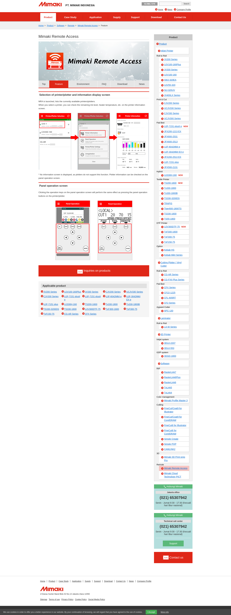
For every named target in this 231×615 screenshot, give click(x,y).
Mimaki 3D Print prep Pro (174, 459)
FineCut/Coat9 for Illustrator (173, 410)
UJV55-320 (169, 85)
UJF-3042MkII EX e (174, 152)
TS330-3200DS (51, 309)
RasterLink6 (170, 382)
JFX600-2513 (171, 141)
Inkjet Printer (167, 50)
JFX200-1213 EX (172, 131)
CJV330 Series (50, 296)
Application (95, 17)
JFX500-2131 (171, 167)
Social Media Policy (96, 599)
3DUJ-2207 (169, 343)
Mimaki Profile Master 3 (176, 400)
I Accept (151, 612)
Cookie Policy (81, 599)
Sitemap (43, 599)
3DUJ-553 (169, 348)
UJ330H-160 (70, 304)
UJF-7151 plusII (93, 296)
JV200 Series (50, 292)
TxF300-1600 (112, 309)
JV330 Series (91, 292)
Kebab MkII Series (173, 255)
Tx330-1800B (133, 304)
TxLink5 (168, 387)
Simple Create (171, 439)
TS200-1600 (91, 304)
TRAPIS (168, 203)
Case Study (70, 17)
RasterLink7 (170, 372)
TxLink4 (168, 392)
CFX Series (90, 314)
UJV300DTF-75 (92, 309)
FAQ (104, 84)
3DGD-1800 (170, 356)
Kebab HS (169, 250)
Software (60, 25)
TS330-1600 (70, 309)
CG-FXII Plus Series (174, 279)
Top (44, 84)
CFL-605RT (170, 297)
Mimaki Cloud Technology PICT (172, 475)
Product (48, 17)
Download (156, 17)
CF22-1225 (169, 292)
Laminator (166, 318)
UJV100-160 (170, 74)
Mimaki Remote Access (88, 25)
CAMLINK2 (169, 449)
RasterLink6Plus (172, 377)
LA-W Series (170, 327)
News (169, 9)
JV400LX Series (172, 95)
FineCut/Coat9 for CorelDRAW (173, 418)
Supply (117, 17)
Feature (59, 84)
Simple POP (170, 444)
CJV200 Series (113, 292)
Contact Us (180, 17)
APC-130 (168, 310)
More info (165, 612)
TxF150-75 (48, 314)
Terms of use (54, 599)
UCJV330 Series (134, 292)
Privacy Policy (67, 599)
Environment (83, 84)
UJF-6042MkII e (114, 296)
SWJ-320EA (170, 80)
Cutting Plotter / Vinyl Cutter (171, 264)
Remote (71, 25)
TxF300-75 (131, 309)
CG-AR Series (71, 314)
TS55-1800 (169, 219)
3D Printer (166, 334)
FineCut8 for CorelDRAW (170, 432)
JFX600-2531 (171, 136)
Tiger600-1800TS (172, 208)
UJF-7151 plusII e (176, 126)
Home (160, 9)
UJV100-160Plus (72, 292)
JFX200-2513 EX (172, 157)
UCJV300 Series (172, 118)
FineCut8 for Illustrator (175, 425)
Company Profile (184, 9)
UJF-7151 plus (50, 304)
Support (135, 17)
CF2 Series (169, 303)
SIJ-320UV (169, 90)
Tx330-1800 (112, 304)
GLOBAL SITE (149, 4)
